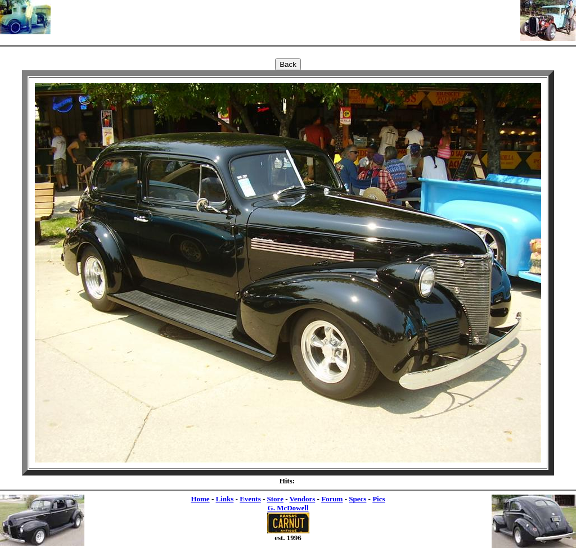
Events (250, 499)
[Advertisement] (285, 17)
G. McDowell (288, 508)
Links (224, 499)
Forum (332, 499)
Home (200, 499)
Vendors (303, 499)
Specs (357, 499)
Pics (378, 499)
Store (275, 499)
